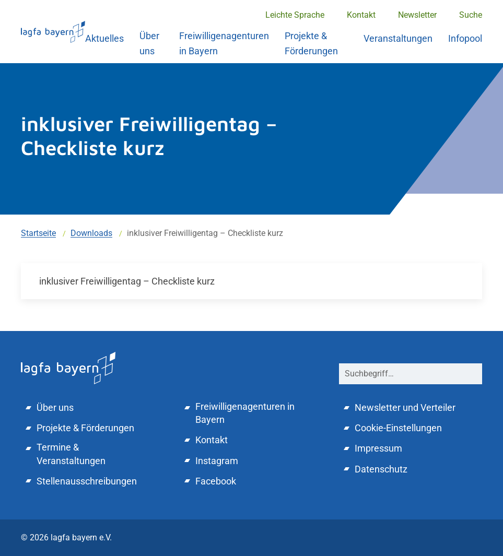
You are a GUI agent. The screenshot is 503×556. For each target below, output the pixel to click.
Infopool (465, 38)
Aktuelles (104, 38)
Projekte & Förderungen (311, 43)
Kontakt (361, 15)
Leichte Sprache (294, 15)
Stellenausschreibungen (87, 481)
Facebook (215, 481)
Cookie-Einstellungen (398, 427)
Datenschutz (381, 469)
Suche (470, 15)
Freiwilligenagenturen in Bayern (224, 43)
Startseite (38, 233)
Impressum (378, 448)
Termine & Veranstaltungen (71, 454)
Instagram (216, 460)
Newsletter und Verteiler (405, 407)
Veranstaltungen (398, 38)
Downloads (91, 233)
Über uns (149, 43)
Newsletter (417, 15)
